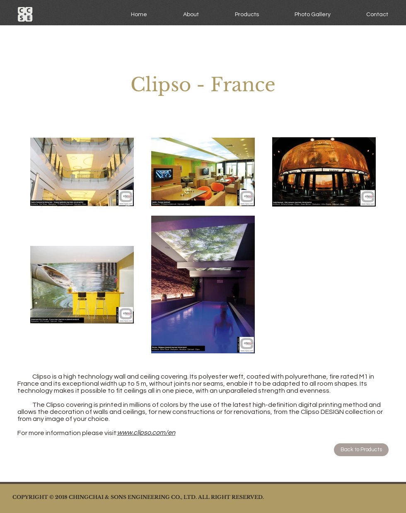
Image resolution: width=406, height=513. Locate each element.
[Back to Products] (361, 449)
